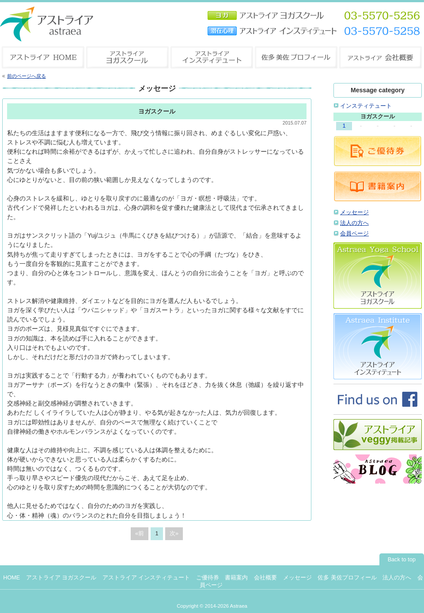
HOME (11, 578)
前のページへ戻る (26, 76)
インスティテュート (366, 106)
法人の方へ (354, 223)
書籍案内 (236, 578)
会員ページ (354, 234)
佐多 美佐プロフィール (347, 578)
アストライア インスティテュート (146, 578)
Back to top (402, 559)
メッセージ (354, 212)
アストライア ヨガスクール (61, 578)
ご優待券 (207, 578)
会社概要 (265, 578)
